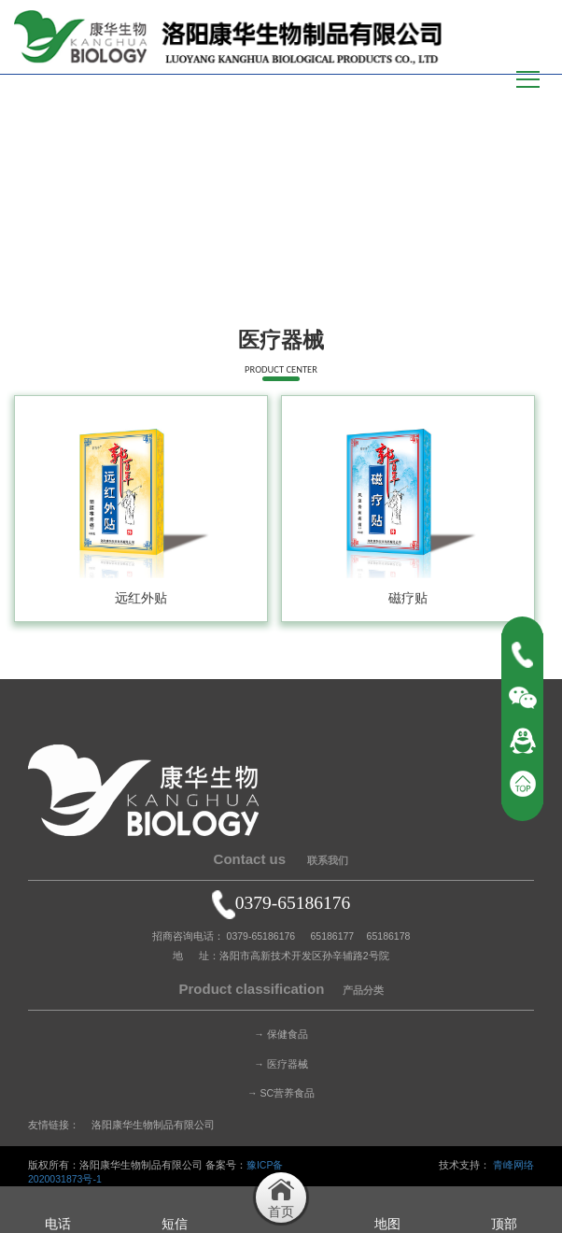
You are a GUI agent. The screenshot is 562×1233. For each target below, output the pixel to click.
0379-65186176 (281, 903)
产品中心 (472, 294)
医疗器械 (525, 294)
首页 (431, 294)
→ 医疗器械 (280, 1064)
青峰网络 (513, 1164)
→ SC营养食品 (281, 1092)
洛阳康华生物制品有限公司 (153, 1124)
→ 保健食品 (280, 1034)
